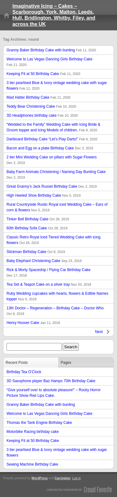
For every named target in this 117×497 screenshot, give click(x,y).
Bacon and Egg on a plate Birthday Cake (50, 148)
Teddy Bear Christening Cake (41, 106)
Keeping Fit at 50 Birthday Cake (43, 74)
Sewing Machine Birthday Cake (32, 464)
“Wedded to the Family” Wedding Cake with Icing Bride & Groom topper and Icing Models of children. (53, 127)
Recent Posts (17, 362)
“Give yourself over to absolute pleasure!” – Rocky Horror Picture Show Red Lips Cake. (54, 393)
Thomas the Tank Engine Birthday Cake (39, 422)
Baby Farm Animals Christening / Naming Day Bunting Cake (56, 174)
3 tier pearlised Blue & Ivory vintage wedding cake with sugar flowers (57, 86)
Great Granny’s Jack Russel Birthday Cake (52, 186)
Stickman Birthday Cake (36, 252)
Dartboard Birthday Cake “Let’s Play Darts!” (52, 139)
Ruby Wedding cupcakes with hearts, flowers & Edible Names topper (57, 296)
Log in (76, 478)
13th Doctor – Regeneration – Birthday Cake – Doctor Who (55, 311)
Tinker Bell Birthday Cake (38, 219)
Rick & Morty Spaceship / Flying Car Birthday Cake (49, 272)
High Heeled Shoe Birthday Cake (44, 195)
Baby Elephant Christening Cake (44, 261)
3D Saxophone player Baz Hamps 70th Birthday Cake (51, 381)
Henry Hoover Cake (33, 323)
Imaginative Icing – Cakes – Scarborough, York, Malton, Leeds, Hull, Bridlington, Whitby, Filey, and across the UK (53, 15)
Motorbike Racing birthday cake (33, 431)
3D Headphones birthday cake (42, 115)
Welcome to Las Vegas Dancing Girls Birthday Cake (49, 62)
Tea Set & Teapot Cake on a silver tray (49, 284)
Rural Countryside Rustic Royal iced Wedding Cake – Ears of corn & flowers (57, 207)
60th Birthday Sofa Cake (37, 228)
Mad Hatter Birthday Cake (38, 97)
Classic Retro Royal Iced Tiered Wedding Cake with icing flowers (54, 240)
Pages (66, 362)
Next (99, 332)
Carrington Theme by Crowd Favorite (80, 489)
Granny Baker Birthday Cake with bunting (51, 50)
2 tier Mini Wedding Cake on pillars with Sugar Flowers (52, 160)
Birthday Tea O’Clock (24, 372)
